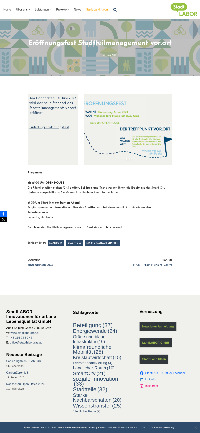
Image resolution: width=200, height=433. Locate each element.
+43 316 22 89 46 (20, 337)
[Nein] (195, 427)
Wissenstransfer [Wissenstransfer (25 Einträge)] (97, 405)
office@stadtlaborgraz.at (26, 342)
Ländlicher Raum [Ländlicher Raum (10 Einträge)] (94, 367)
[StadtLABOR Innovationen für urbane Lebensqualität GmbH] (184, 9)
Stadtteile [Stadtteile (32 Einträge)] (90, 389)
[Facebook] (3, 214)
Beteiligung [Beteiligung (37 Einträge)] (93, 325)
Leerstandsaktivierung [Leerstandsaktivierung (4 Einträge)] (92, 362)
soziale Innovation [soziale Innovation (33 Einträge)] (95, 381)
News (77, 9)
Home (7, 9)
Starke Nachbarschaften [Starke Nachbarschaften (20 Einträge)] (97, 397)
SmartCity (56, 243)
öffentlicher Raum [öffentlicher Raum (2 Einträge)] (86, 411)
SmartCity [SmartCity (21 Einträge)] (89, 373)
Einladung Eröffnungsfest (49, 127)
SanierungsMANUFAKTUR (23, 361)
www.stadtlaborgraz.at (25, 332)
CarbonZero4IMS (17, 372)
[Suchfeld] (115, 10)
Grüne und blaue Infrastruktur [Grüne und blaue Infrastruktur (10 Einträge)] (89, 339)
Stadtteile (74, 243)
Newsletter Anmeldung (158, 326)
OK (143, 427)
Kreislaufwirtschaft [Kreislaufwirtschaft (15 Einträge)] (97, 357)
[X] (3, 219)
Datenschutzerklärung (162, 427)
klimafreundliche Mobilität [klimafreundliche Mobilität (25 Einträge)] (92, 349)
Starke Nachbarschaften (102, 243)
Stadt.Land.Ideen (97, 9)
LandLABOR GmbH (155, 342)
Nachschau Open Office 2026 (25, 384)
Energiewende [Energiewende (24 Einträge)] (95, 331)
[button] (29, 9)
